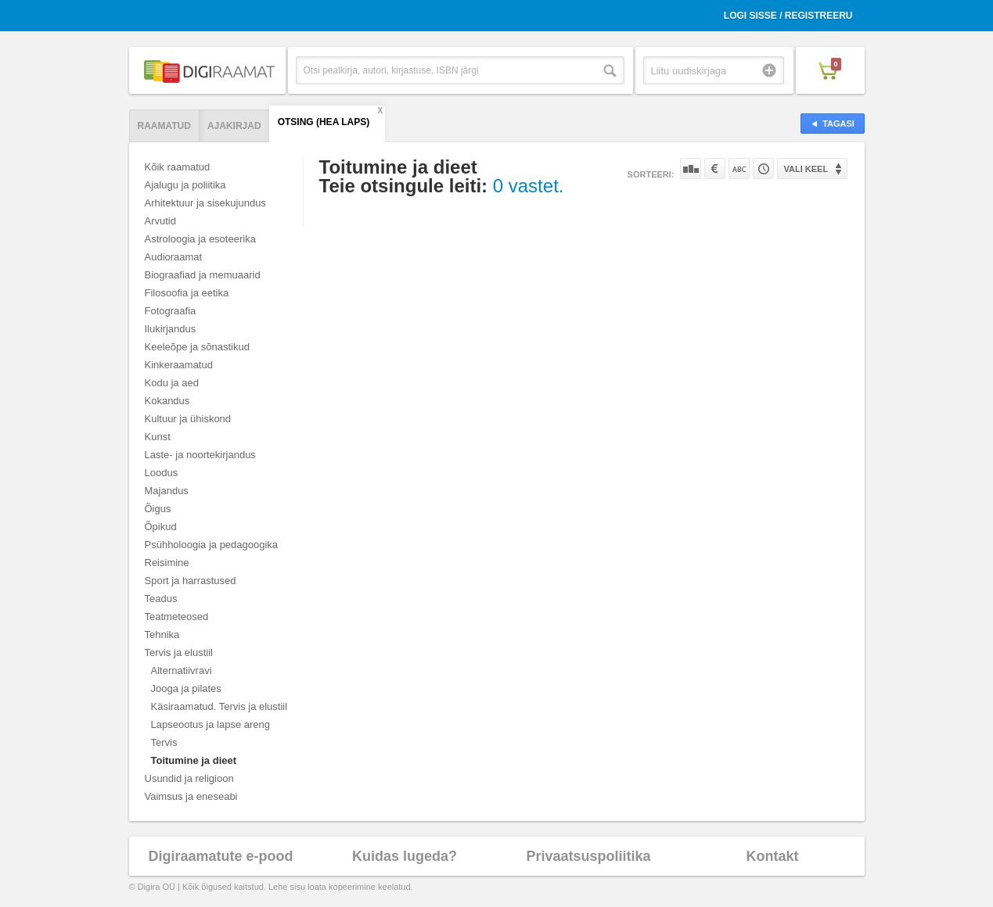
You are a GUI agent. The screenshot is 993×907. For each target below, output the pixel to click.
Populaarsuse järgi (690, 168)
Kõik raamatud (177, 167)
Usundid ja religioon (189, 778)
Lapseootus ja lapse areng (211, 724)
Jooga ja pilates (186, 688)
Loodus (161, 473)
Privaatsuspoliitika (588, 856)
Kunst (158, 437)
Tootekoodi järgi (763, 168)
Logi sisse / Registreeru (788, 15)
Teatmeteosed (177, 616)
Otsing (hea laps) (324, 122)
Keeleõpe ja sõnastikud (197, 347)
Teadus (161, 598)
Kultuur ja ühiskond (188, 419)
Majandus (167, 491)
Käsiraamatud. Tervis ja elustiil (219, 706)
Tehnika (162, 634)
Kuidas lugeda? (404, 856)
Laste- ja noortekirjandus (200, 455)
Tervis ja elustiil (179, 652)
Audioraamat (174, 257)
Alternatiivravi (181, 670)
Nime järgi (739, 168)
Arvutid (160, 221)
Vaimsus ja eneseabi (191, 796)
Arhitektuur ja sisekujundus (205, 203)
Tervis (164, 742)
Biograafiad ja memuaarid (203, 275)
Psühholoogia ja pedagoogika (212, 544)
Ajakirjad (234, 125)
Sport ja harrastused (190, 580)
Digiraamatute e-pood (220, 856)
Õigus (158, 508)
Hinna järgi (714, 168)
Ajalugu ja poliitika (185, 185)
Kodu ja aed (172, 383)
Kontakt (773, 856)
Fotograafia (170, 311)
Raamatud (164, 125)
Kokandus (167, 401)
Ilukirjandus (170, 329)
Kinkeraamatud (179, 365)
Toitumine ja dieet (194, 760)
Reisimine (167, 562)
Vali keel (806, 169)
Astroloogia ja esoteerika (200, 239)
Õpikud (161, 526)
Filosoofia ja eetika (187, 293)
